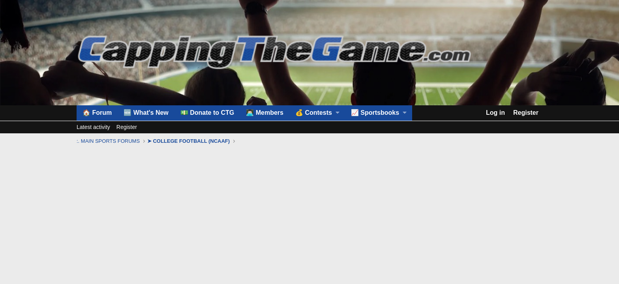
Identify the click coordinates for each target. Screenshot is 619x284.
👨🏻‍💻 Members (264, 112)
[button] (317, 112)
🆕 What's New (146, 112)
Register (126, 127)
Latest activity (93, 127)
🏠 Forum (97, 112)
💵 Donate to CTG (207, 112)
